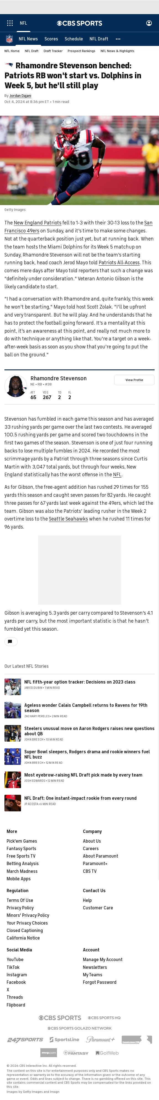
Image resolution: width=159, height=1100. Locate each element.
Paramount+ (95, 863)
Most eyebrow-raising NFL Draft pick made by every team (83, 775)
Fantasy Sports (21, 848)
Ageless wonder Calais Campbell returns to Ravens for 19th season (85, 708)
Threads (15, 997)
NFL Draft (31, 51)
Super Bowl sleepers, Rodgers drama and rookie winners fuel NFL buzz (87, 754)
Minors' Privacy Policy (28, 915)
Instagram (17, 975)
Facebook (16, 982)
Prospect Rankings (81, 51)
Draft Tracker (53, 51)
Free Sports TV (21, 856)
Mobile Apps (19, 879)
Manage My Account (102, 959)
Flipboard (16, 1005)
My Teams (92, 975)
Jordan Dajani (20, 95)
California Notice (23, 938)
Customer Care (98, 908)
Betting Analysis (23, 863)
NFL (117, 475)
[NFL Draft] (98, 39)
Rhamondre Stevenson (58, 378)
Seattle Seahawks (68, 519)
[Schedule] (73, 39)
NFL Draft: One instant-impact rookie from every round (80, 798)
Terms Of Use (20, 900)
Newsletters (95, 967)
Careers (91, 848)
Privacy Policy (20, 908)
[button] (118, 39)
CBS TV (90, 871)
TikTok (13, 967)
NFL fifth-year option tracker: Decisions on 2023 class (79, 682)
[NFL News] (28, 39)
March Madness (22, 871)
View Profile (134, 380)
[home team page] (24, 388)
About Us (92, 841)
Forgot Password (99, 982)
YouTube (15, 959)
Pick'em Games (22, 841)
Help (87, 900)
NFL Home (12, 51)
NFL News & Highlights (117, 51)
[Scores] (51, 39)
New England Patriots (37, 223)
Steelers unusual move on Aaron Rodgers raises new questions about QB (89, 731)
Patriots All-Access (119, 263)
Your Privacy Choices (27, 923)
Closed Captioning (25, 930)
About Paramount (100, 856)
